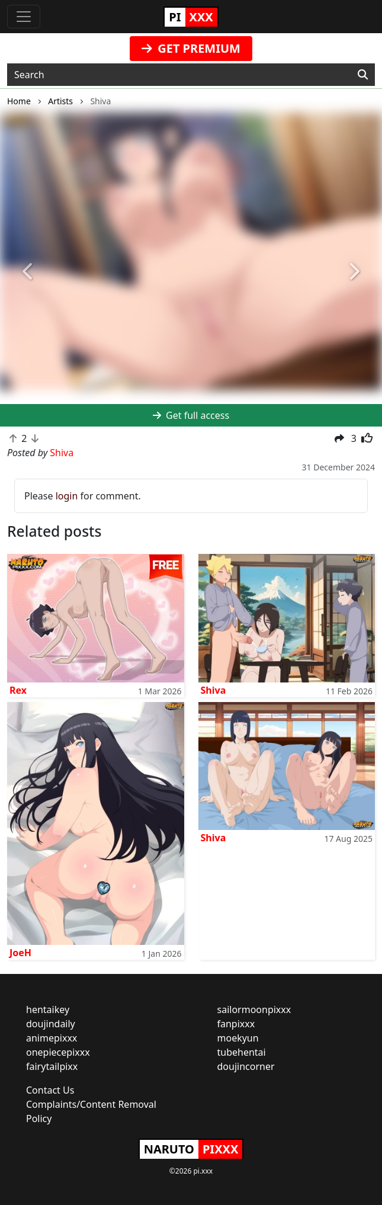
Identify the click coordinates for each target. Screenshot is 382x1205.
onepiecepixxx (58, 1052)
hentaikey (47, 1009)
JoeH (20, 952)
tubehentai (241, 1052)
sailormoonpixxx (254, 1009)
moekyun (238, 1037)
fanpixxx (236, 1023)
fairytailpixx (52, 1066)
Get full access (191, 415)
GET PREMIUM (191, 48)
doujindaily (50, 1023)
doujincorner (246, 1066)
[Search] (363, 74)
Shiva (213, 690)
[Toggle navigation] (23, 16)
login (67, 495)
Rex (18, 690)
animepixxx (51, 1037)
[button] (28, 272)
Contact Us (50, 1090)
